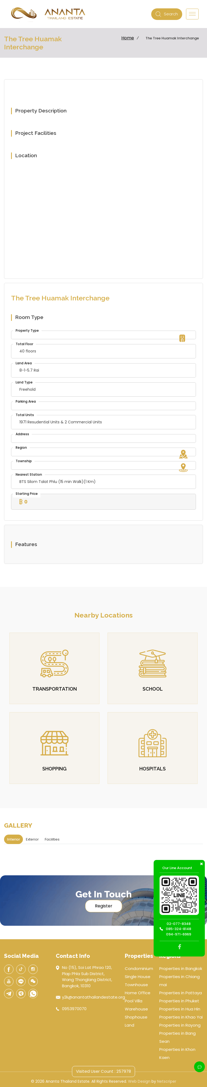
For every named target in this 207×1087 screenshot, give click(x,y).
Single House (137, 976)
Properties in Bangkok (180, 968)
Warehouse (136, 1009)
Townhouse (136, 984)
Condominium (139, 968)
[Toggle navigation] (192, 14)
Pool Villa (133, 1001)
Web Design (139, 1081)
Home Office (137, 993)
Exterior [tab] (32, 839)
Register (103, 906)
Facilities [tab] (52, 839)
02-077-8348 (179, 923)
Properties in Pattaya (180, 993)
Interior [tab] (13, 839)
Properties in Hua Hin (179, 1009)
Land (129, 1025)
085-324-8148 (178, 928)
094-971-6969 (178, 934)
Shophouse (136, 1017)
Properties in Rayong (180, 1025)
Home (127, 38)
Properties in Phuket (179, 1001)
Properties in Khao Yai (181, 1017)
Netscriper (166, 1081)
